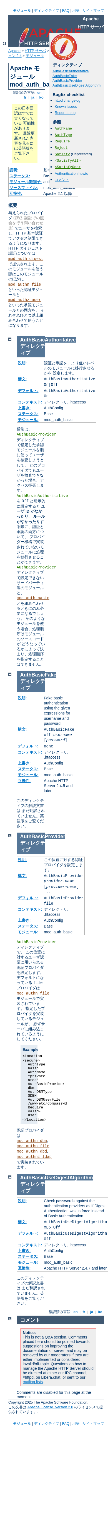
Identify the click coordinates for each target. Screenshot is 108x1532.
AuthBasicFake (64, 76)
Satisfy (62, 154)
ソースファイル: (23, 187)
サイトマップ (93, 10)
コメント (62, 180)
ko (41, 97)
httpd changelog (68, 100)
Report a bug (65, 113)
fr (25, 97)
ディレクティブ (46, 10)
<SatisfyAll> (68, 161)
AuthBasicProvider (67, 80)
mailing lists (33, 1382)
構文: (22, 379)
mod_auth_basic (33, 598)
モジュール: (28, 419)
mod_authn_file (24, 284)
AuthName (63, 128)
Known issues (66, 106)
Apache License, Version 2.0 (50, 1407)
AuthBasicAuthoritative (70, 71)
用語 (75, 10)
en (39, 92)
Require (62, 141)
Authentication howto (71, 173)
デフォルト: (28, 390)
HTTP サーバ (35, 51)
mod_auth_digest (25, 259)
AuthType (63, 135)
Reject (61, 148)
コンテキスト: (30, 402)
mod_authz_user (24, 300)
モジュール (22, 10)
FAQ (65, 10)
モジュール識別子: (25, 182)
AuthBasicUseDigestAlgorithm (76, 85)
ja (32, 97)
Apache (14, 51)
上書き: (24, 408)
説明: (14, 170)
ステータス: (19, 176)
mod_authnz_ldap (34, 1157)
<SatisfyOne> (68, 167)
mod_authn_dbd (32, 1151)
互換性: (15, 193)
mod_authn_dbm (32, 1141)
